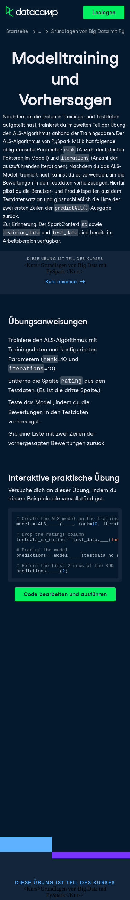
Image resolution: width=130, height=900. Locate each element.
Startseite (17, 31)
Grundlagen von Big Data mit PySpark (87, 31)
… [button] (39, 31)
